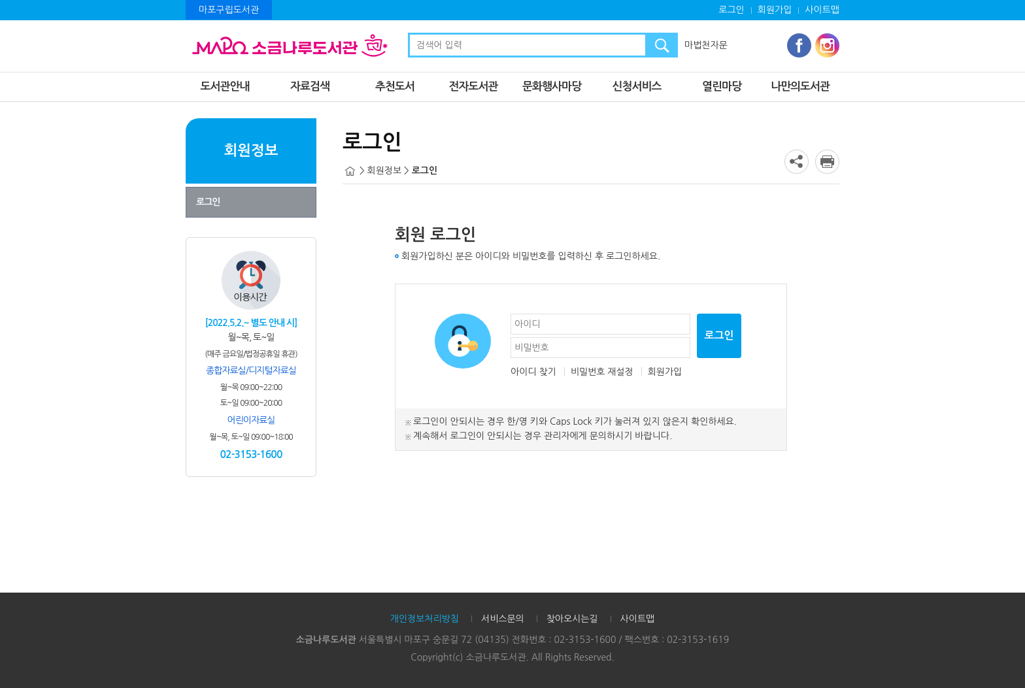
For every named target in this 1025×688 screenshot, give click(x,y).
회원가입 (775, 9)
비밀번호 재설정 (602, 371)
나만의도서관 (800, 86)
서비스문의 (502, 618)
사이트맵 (822, 9)
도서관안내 (225, 86)
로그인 (731, 9)
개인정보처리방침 (424, 618)
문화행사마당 (551, 86)
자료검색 (309, 86)
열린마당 (721, 86)
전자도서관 (473, 86)
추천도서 (394, 86)
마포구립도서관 (229, 9)
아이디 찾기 (533, 371)
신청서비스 (637, 86)
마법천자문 (706, 45)
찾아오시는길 (572, 618)
